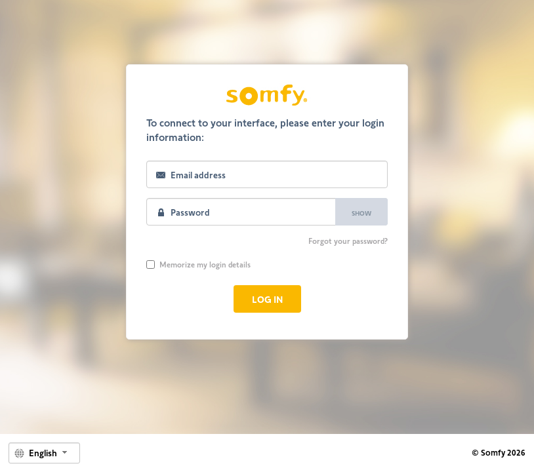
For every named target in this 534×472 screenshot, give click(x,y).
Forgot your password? (348, 240)
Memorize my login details (198, 264)
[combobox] (44, 452)
